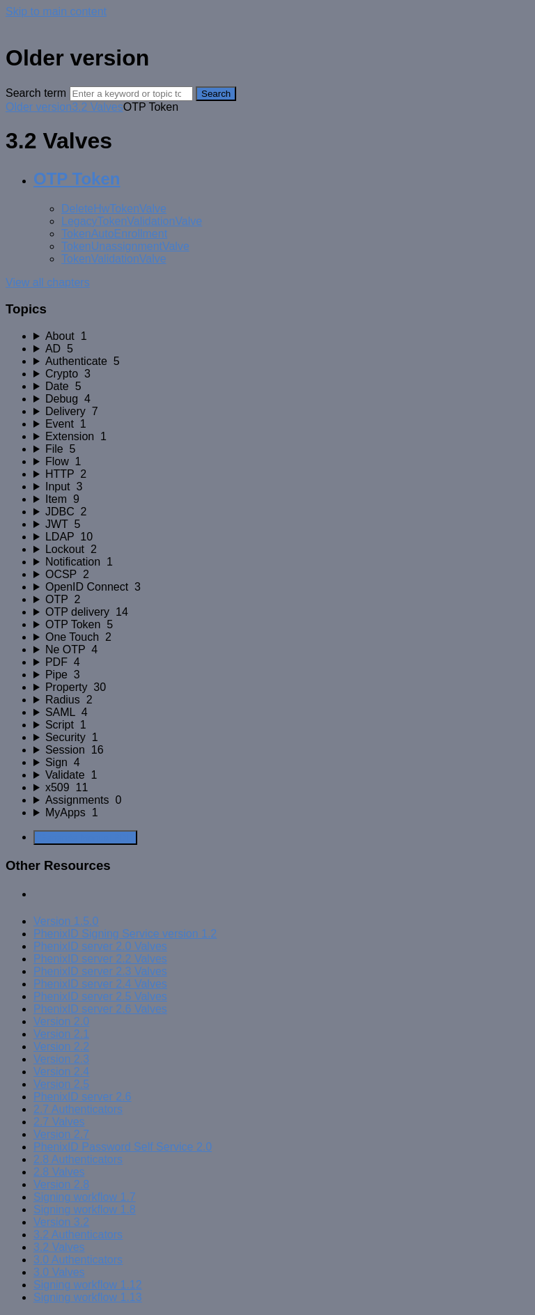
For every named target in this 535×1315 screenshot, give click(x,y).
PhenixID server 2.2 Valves (100, 959)
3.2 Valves (97, 107)
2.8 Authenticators (78, 1159)
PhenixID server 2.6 (82, 1097)
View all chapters (48, 282)
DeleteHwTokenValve (113, 209)
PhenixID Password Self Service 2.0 (122, 1147)
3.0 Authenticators (78, 1260)
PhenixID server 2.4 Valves (100, 984)
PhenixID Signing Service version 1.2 (125, 934)
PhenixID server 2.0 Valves (100, 946)
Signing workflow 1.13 (87, 1297)
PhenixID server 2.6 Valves (100, 1009)
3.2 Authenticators (78, 1234)
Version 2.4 (61, 1071)
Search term (36, 93)
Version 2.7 (61, 1134)
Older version (39, 107)
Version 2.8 (61, 1184)
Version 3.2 (61, 1222)
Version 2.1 (61, 1034)
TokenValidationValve (113, 259)
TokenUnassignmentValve (125, 246)
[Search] (131, 93)
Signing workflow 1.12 (87, 1285)
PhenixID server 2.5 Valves (100, 996)
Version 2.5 (61, 1084)
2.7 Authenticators (78, 1109)
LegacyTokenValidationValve (131, 221)
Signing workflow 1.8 (84, 1209)
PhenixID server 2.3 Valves (100, 971)
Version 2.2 (61, 1046)
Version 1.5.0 (65, 921)
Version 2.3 (61, 1059)
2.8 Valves (59, 1172)
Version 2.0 (61, 1021)
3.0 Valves (59, 1272)
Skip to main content (56, 11)
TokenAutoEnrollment (114, 234)
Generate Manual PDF (85, 837)
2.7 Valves (59, 1122)
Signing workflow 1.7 (84, 1197)
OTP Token (76, 178)
